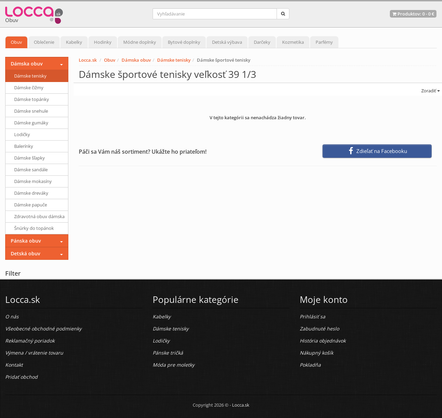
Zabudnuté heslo (319, 328)
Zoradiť (430, 91)
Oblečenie (44, 42)
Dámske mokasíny (33, 181)
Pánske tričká (168, 352)
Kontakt (14, 364)
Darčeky (262, 42)
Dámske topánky (31, 99)
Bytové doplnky (184, 42)
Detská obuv (25, 253)
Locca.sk (88, 60)
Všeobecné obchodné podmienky (43, 328)
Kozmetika (293, 42)
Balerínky (23, 146)
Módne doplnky (139, 42)
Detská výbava (227, 42)
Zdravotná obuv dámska (39, 216)
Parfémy (324, 42)
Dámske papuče (30, 205)
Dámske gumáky (31, 123)
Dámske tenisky (174, 60)
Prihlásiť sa (312, 316)
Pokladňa (310, 364)
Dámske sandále (31, 169)
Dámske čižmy (29, 87)
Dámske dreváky (31, 193)
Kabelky (74, 42)
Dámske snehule (31, 111)
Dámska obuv (136, 60)
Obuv (16, 42)
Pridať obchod (21, 377)
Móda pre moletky (173, 364)
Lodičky (22, 134)
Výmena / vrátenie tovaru (34, 352)
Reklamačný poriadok (30, 340)
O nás (12, 316)
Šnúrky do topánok (34, 228)
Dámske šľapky (29, 158)
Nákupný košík (316, 352)
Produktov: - (413, 14)
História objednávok (323, 340)
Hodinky (103, 42)
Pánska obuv (26, 240)
